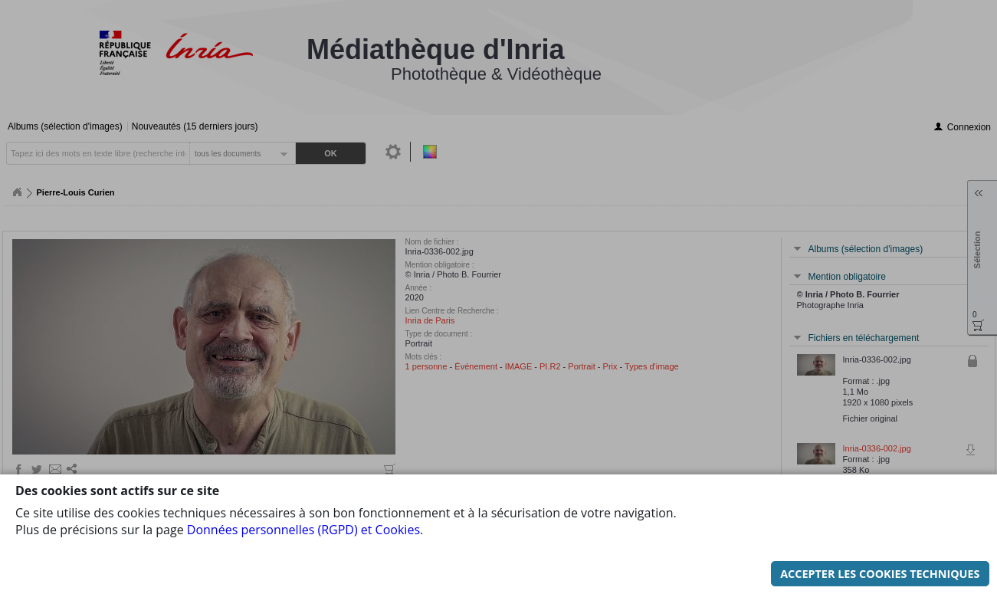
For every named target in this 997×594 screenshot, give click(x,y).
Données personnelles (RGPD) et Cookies (303, 463)
